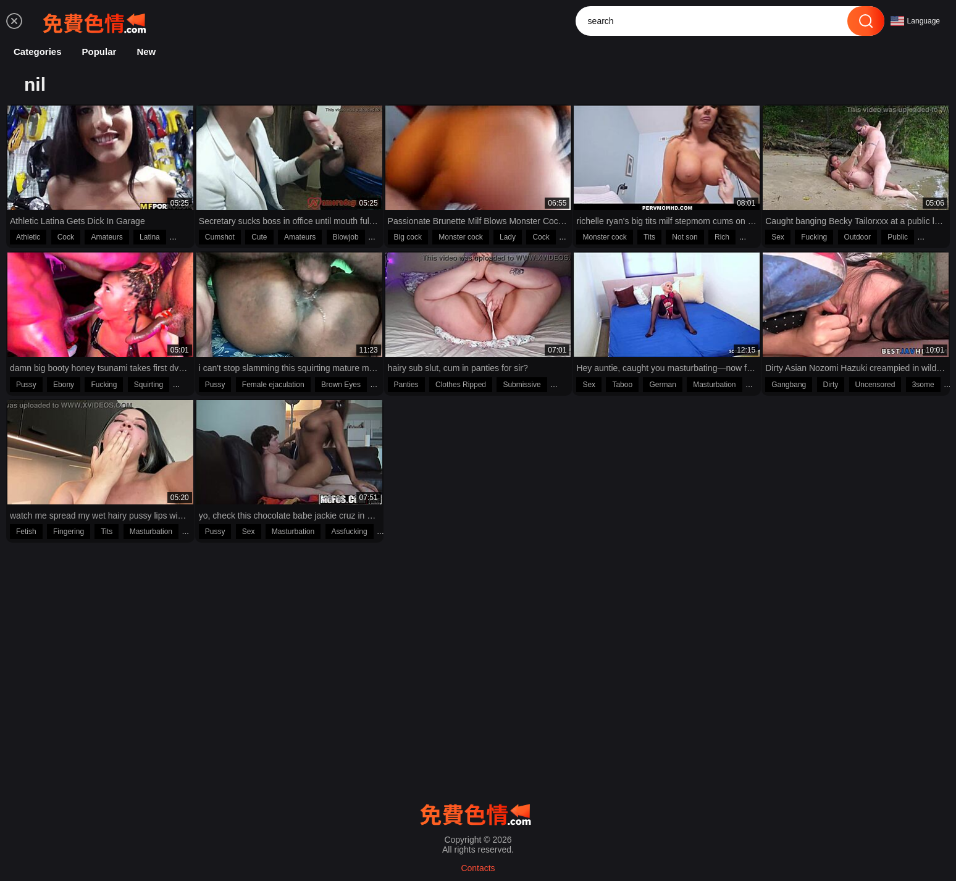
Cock (65, 237)
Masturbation (714, 384)
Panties (406, 384)
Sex (777, 237)
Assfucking (349, 531)
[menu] (14, 21)
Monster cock (460, 237)
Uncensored (875, 384)
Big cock (408, 237)
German (662, 384)
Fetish (26, 531)
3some (923, 384)
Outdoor (857, 237)
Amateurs (106, 237)
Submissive (521, 384)
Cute (259, 237)
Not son (684, 237)
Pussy (26, 384)
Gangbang (788, 384)
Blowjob (346, 237)
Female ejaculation (273, 384)
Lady (508, 237)
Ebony (63, 384)
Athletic (28, 237)
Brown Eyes (341, 384)
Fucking (814, 237)
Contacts (478, 868)
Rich (722, 237)
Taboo (622, 384)
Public (897, 237)
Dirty (831, 384)
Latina (150, 237)
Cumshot (220, 237)
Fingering (68, 531)
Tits (649, 237)
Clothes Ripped (460, 384)
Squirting (148, 384)
